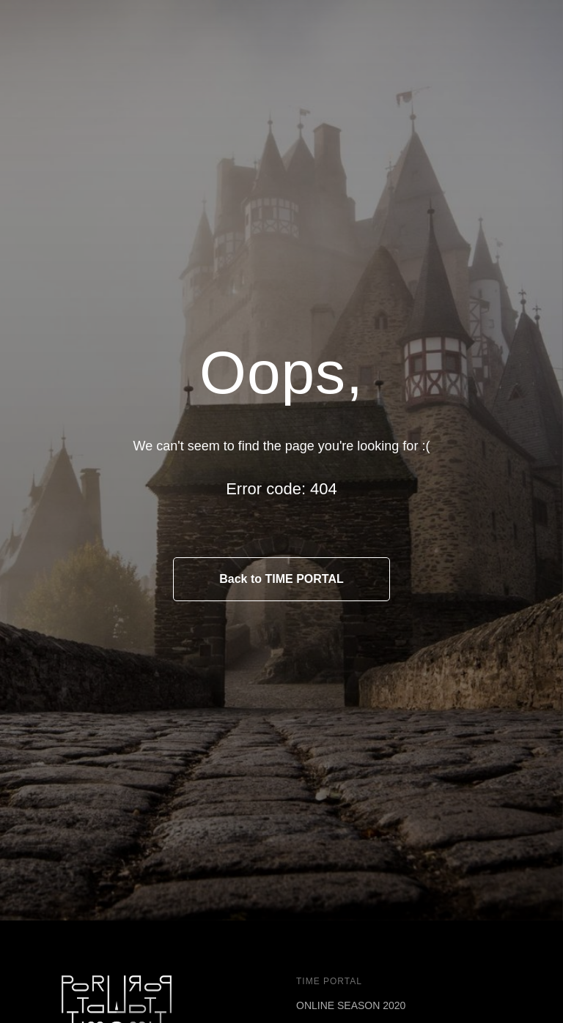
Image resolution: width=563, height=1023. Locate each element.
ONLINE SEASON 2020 (350, 1005)
